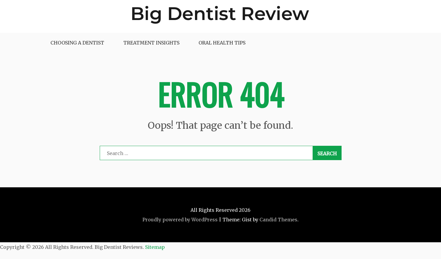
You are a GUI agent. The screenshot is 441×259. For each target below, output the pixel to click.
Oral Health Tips (222, 43)
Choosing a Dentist (77, 43)
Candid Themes (278, 220)
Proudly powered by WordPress (180, 220)
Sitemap (155, 247)
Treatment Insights (151, 43)
